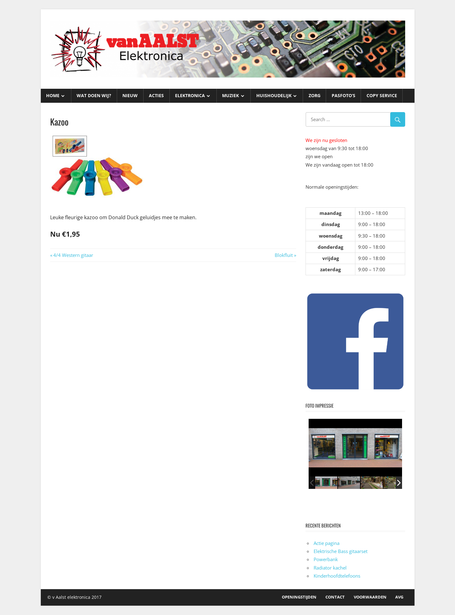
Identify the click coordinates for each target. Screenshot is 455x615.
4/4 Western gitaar (73, 255)
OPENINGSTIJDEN (299, 597)
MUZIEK (230, 95)
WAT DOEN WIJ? (94, 95)
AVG (399, 597)
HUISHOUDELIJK (273, 95)
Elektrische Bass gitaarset (340, 551)
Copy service (382, 95)
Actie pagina (326, 543)
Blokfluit (284, 255)
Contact (335, 597)
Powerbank (326, 559)
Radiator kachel (330, 568)
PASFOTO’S (343, 95)
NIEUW (130, 95)
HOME (52, 95)
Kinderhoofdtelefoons (337, 576)
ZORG (314, 95)
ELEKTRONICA (190, 95)
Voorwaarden (370, 597)
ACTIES (156, 95)
